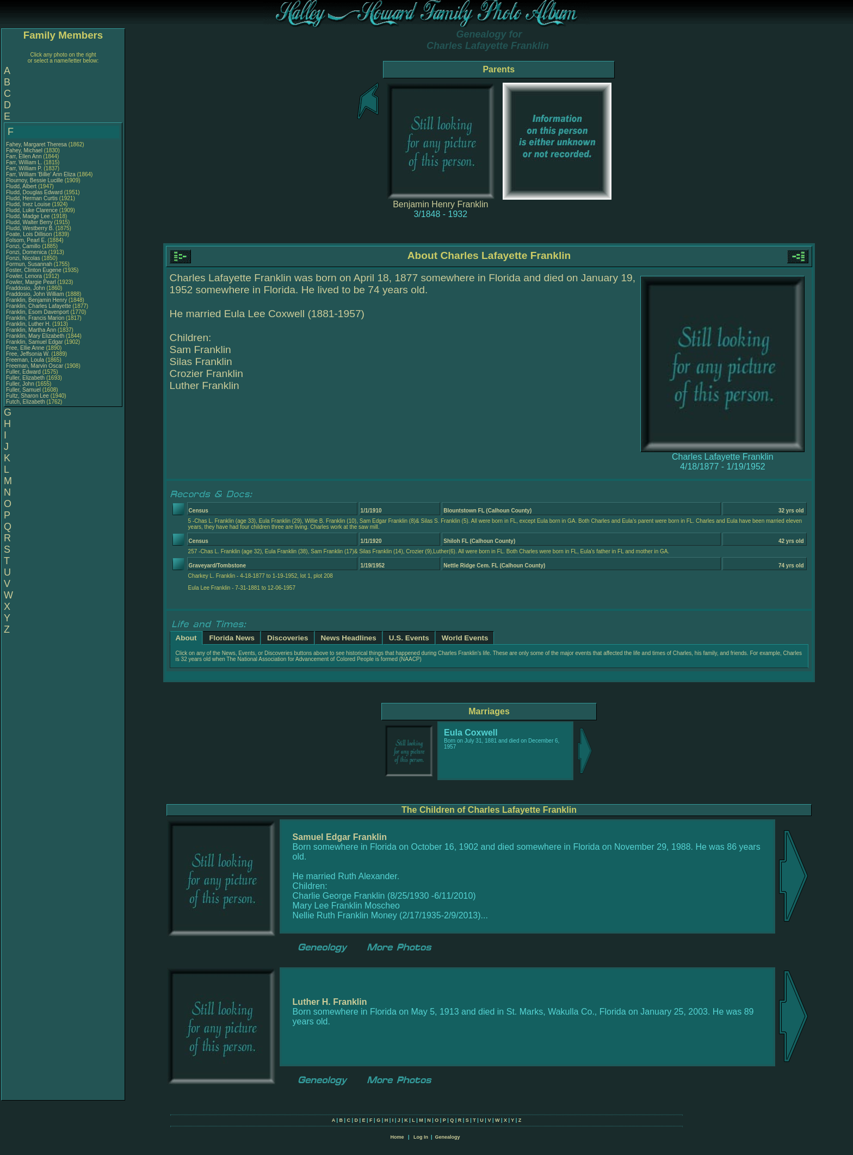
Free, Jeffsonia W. (28, 354)
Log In (420, 1137)
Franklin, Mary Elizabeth (35, 336)
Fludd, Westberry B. (30, 228)
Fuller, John (20, 384)
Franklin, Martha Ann (31, 330)
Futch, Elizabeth (26, 402)
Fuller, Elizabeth (26, 378)
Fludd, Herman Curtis (32, 198)
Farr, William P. (24, 168)
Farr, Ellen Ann (24, 156)
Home (397, 1137)
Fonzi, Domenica (27, 252)
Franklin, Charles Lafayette (38, 306)
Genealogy (447, 1137)
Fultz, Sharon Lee (27, 396)
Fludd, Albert (22, 186)
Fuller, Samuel (24, 390)
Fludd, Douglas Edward (34, 192)
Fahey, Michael (25, 150)
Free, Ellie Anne (25, 348)
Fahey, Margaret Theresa (36, 144)
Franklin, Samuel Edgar (34, 342)
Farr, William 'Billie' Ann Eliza (41, 174)
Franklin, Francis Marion (35, 318)
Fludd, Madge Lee (28, 216)
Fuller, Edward (24, 372)
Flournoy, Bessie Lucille (34, 180)
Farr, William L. (24, 162)
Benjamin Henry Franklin (440, 204)
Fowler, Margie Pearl (31, 282)
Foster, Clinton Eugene (33, 270)
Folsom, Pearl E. (26, 240)
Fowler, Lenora (25, 276)
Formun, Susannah (30, 264)
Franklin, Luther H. (28, 324)
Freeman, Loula (26, 360)
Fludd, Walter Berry (29, 222)
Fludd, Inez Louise (28, 204)
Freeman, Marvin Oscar (34, 366)
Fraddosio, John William (35, 294)
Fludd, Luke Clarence (32, 210)
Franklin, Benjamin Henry (36, 300)
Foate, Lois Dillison (29, 234)
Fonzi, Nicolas (24, 258)
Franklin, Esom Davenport (37, 312)
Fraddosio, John (26, 288)
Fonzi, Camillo (24, 246)
